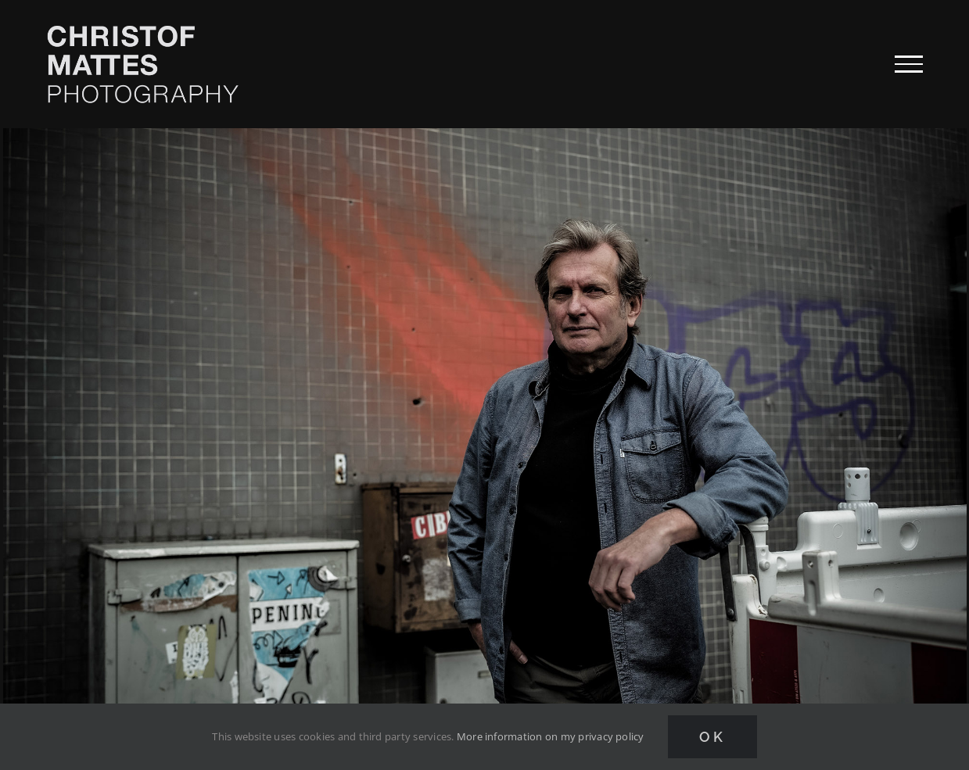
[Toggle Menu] (908, 64)
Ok (712, 737)
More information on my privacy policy (550, 736)
